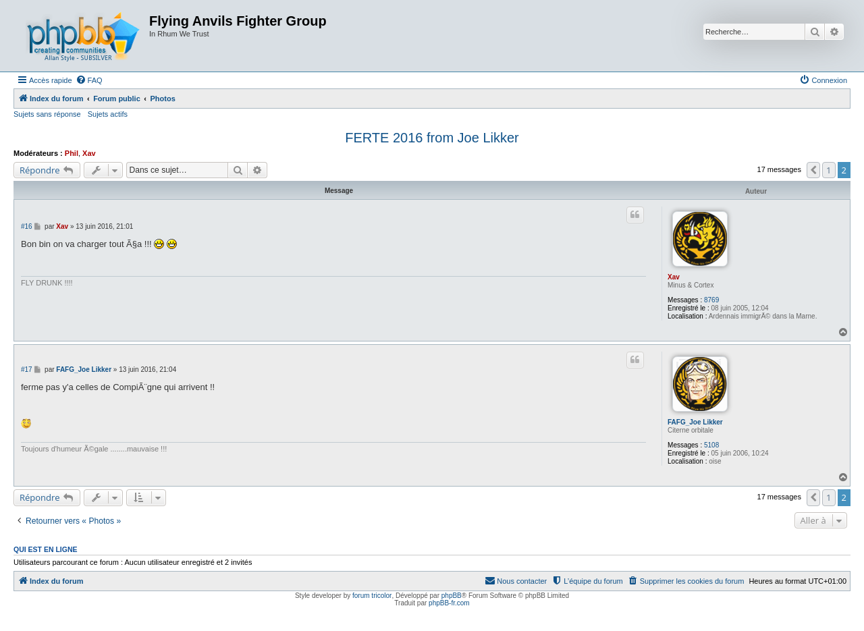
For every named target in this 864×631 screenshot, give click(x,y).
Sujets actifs (108, 114)
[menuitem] (89, 80)
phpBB (451, 595)
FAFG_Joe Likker (695, 422)
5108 (711, 445)
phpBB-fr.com (449, 603)
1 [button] (828, 170)
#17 (26, 369)
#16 (26, 226)
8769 (711, 300)
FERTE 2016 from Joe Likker (432, 137)
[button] (813, 170)
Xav (89, 153)
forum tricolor (372, 595)
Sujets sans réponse (47, 114)
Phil (71, 153)
